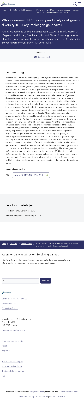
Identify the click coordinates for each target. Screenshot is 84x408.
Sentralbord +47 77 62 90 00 (14, 299)
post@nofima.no (9, 304)
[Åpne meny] (67, 4)
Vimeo (52, 397)
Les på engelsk (42, 57)
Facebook (43, 397)
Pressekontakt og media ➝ (13, 341)
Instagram (33, 397)
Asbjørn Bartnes (37, 392)
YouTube (61, 397)
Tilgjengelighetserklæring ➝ (14, 371)
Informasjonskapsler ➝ (12, 366)
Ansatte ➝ (6, 346)
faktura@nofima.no (10, 308)
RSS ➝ (4, 376)
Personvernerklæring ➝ (12, 362)
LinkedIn (23, 397)
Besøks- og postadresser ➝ (15, 330)
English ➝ (6, 351)
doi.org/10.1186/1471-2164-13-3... (31, 175)
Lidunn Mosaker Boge (68, 392)
